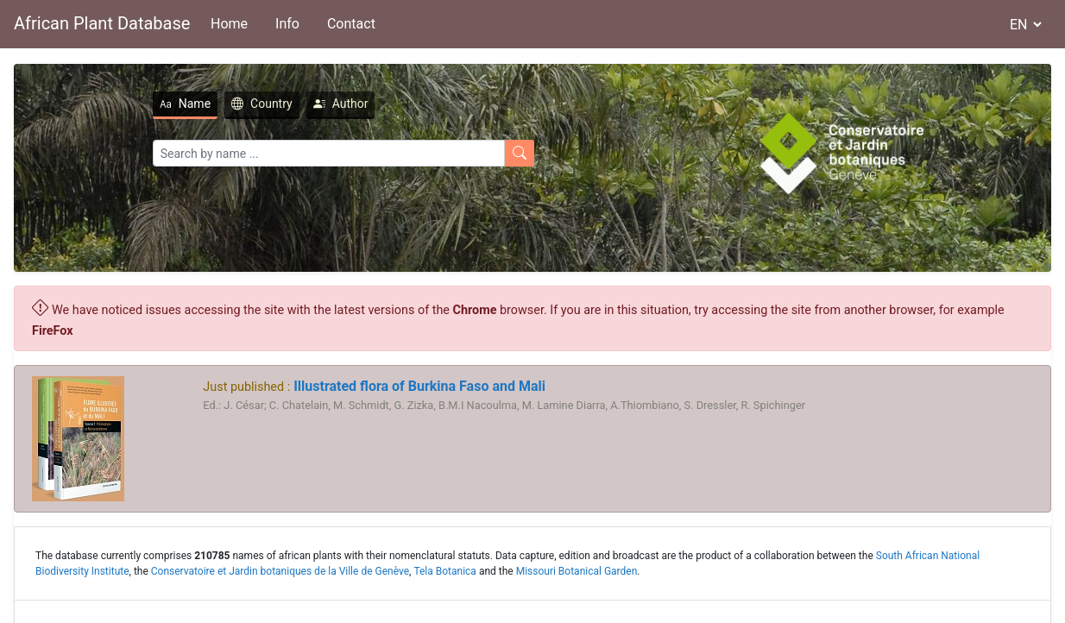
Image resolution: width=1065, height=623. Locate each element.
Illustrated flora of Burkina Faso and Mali (417, 386)
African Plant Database (102, 23)
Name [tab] (185, 103)
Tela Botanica (444, 571)
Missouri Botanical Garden (577, 571)
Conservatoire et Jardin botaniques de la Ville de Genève (280, 571)
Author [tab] (341, 103)
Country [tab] (262, 103)
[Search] (329, 153)
